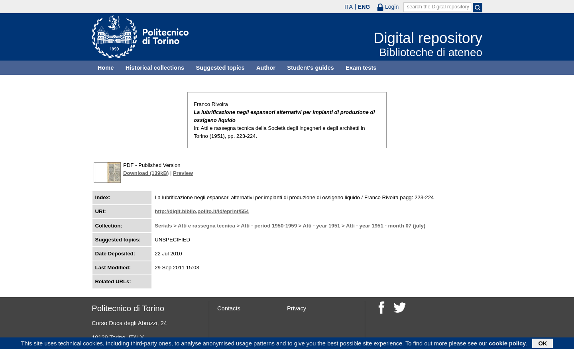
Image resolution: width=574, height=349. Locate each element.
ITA (348, 7)
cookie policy (507, 344)
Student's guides (310, 68)
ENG (364, 7)
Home (106, 68)
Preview (183, 173)
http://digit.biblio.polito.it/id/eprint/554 (202, 211)
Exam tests (361, 68)
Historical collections (155, 68)
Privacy (296, 308)
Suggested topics (220, 68)
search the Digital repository (438, 7)
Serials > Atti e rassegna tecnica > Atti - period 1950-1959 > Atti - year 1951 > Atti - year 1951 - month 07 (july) (290, 226)
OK (542, 344)
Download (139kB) (146, 173)
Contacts (228, 308)
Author (265, 68)
